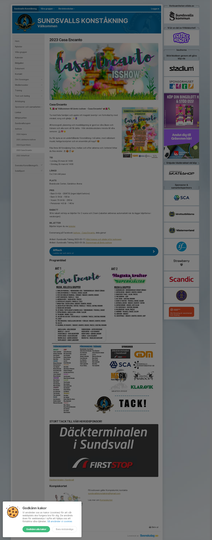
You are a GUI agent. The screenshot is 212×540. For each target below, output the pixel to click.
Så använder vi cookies (59, 521)
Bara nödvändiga (64, 529)
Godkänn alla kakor (36, 529)
